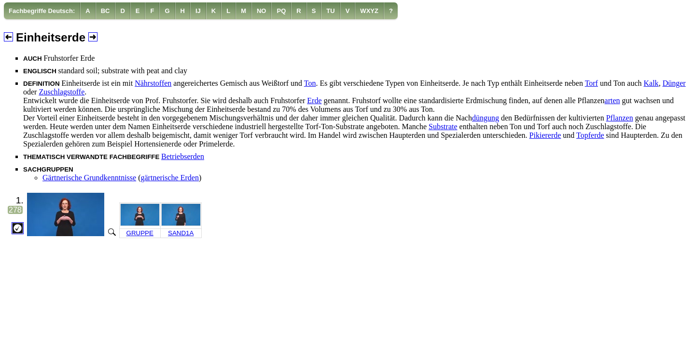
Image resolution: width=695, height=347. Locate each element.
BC (105, 10)
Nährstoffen (153, 83)
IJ (198, 10)
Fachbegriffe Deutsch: (42, 10)
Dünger (674, 83)
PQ (281, 10)
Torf (591, 83)
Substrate (443, 126)
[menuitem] (42, 10)
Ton (310, 83)
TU (330, 10)
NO (261, 10)
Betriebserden (182, 156)
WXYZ (369, 10)
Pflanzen (619, 118)
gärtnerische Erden (170, 178)
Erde (314, 100)
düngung (485, 118)
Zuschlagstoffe (61, 92)
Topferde (590, 135)
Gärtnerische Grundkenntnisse (89, 178)
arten (612, 100)
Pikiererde (545, 135)
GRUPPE (139, 233)
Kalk (651, 83)
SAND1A (181, 233)
